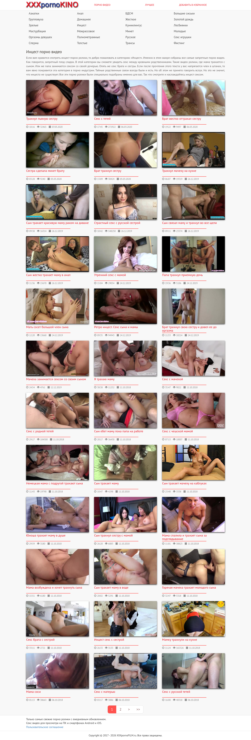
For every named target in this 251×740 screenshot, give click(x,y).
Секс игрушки (182, 37)
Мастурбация (37, 31)
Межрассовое (86, 31)
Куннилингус (134, 25)
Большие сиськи (184, 13)
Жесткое (131, 19)
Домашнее (84, 19)
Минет (130, 31)
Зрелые (33, 25)
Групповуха (36, 19)
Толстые (82, 43)
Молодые (180, 31)
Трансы (130, 43)
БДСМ (129, 13)
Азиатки (34, 13)
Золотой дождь (183, 19)
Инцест (81, 25)
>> (138, 709)
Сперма (34, 43)
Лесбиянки (181, 25)
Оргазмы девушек (40, 37)
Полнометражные (88, 37)
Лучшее (149, 4)
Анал (80, 13)
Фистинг (179, 43)
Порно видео (102, 4)
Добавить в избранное (193, 4)
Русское (131, 37)
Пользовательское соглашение (44, 727)
